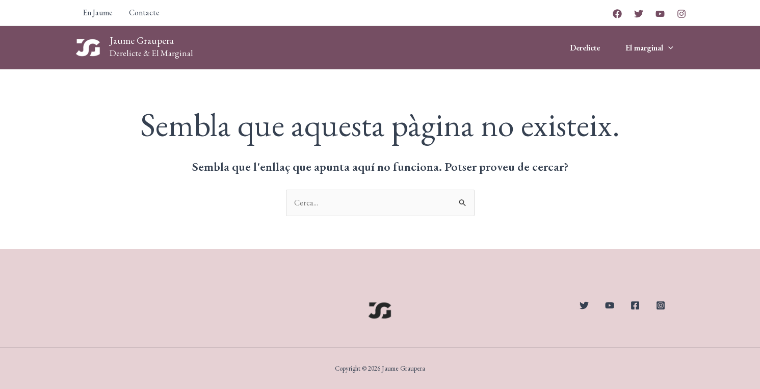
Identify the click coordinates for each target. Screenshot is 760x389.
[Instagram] (681, 13)
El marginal (649, 48)
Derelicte (585, 47)
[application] (668, 48)
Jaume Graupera (142, 40)
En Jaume (98, 12)
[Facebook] (617, 13)
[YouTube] (660, 13)
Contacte (144, 12)
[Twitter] (638, 13)
